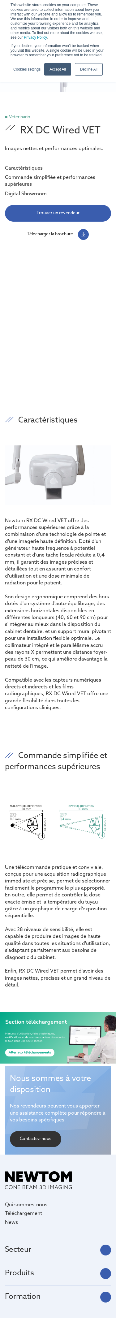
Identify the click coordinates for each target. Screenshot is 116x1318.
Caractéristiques (24, 168)
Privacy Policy (35, 37)
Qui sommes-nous (26, 1205)
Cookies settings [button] (27, 69)
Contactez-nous (35, 1139)
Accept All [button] (57, 69)
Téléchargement (23, 1213)
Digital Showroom (26, 194)
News (11, 1222)
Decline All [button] (88, 69)
